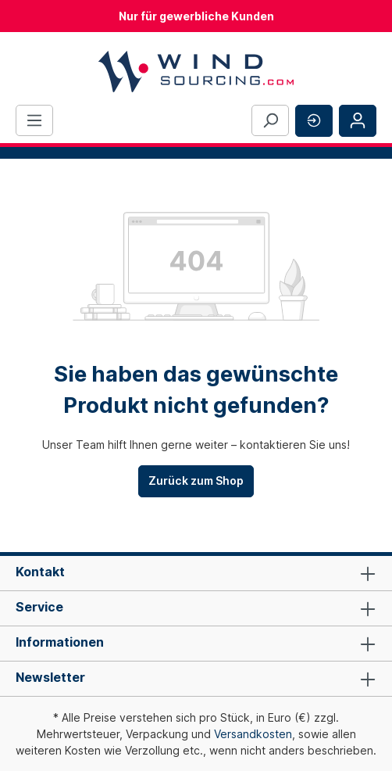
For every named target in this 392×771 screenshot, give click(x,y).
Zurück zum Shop (196, 480)
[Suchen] (270, 120)
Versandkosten (253, 734)
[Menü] (34, 120)
